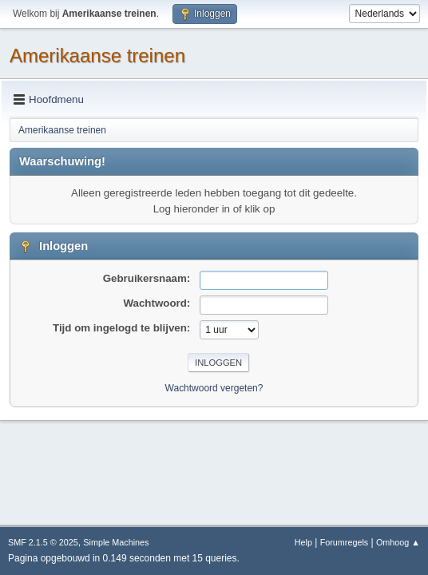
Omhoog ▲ (398, 542)
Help (303, 542)
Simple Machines (116, 542)
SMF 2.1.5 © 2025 (43, 542)
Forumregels (344, 542)
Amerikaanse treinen (97, 55)
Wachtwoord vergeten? (214, 388)
